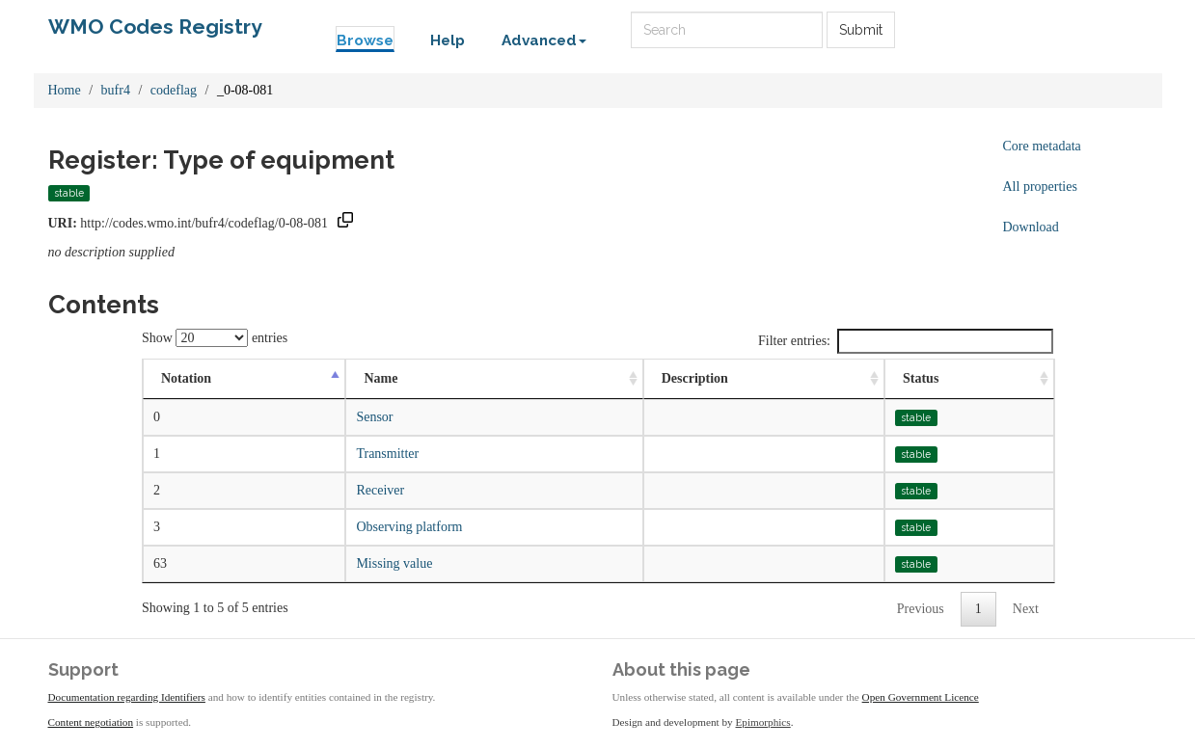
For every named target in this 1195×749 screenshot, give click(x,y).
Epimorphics (763, 722)
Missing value (394, 563)
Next (1026, 609)
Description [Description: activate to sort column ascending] (695, 378)
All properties (1040, 186)
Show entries (214, 338)
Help (447, 40)
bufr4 (115, 90)
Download (1031, 227)
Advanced (544, 40)
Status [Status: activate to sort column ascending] (920, 378)
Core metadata (1042, 146)
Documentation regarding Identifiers (126, 697)
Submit (861, 30)
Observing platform (409, 527)
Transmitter (387, 453)
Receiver (380, 490)
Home (64, 90)
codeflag (173, 90)
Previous (920, 609)
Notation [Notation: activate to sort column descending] (186, 378)
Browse (365, 40)
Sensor (374, 417)
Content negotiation (91, 722)
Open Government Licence (920, 697)
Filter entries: (905, 341)
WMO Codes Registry (155, 26)
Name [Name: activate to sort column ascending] (380, 378)
